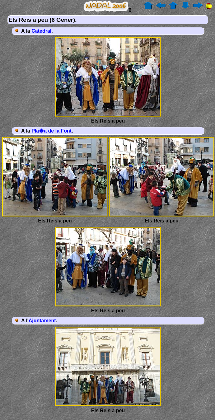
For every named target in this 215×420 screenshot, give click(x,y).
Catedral (41, 31)
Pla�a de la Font (51, 130)
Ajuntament (42, 320)
